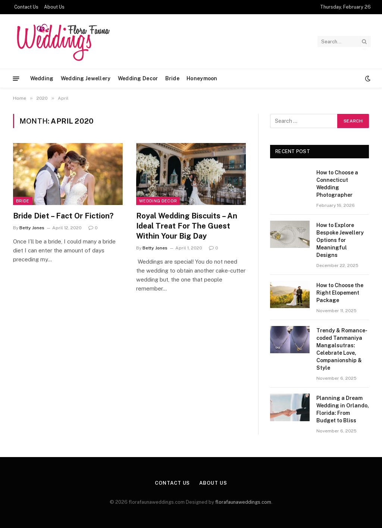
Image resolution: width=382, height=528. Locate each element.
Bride (172, 78)
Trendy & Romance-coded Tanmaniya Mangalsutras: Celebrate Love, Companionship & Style (341, 349)
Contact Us (26, 7)
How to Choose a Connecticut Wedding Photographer (337, 184)
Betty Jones (31, 227)
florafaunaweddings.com (243, 502)
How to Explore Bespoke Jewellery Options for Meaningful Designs (340, 240)
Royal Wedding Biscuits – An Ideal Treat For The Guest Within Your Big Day (186, 225)
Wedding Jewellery (86, 78)
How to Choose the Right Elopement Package (339, 292)
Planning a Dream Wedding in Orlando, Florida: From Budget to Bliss (342, 409)
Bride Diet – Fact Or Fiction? (63, 215)
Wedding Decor (138, 78)
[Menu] (16, 78)
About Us (54, 7)
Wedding (42, 78)
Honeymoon (202, 78)
